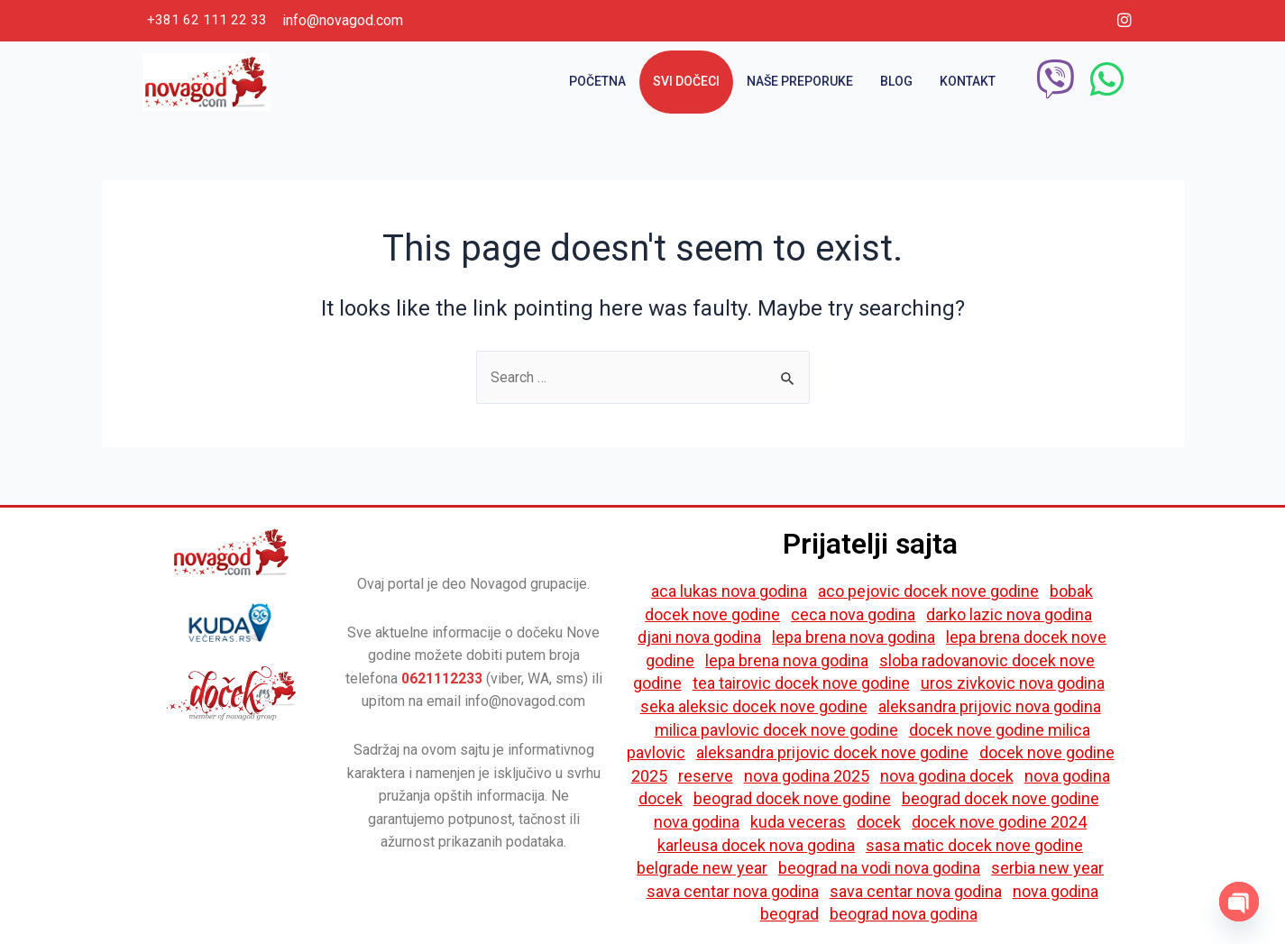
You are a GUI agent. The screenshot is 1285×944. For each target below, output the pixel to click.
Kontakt (968, 81)
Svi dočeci (686, 81)
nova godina (696, 821)
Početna (597, 81)
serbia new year (1047, 868)
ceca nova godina (853, 614)
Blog (896, 81)
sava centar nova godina (733, 891)
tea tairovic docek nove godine (801, 683)
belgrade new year (702, 868)
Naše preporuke (800, 81)
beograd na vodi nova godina (879, 868)
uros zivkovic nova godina (1013, 683)
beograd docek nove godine (792, 799)
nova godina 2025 (806, 775)
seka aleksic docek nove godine (753, 706)
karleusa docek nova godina (756, 845)
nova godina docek (947, 775)
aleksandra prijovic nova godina (989, 706)
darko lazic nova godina (1009, 614)
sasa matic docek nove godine (974, 845)
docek (879, 821)
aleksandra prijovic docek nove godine (832, 753)
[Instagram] (1124, 20)
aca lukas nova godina (729, 591)
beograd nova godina (904, 914)
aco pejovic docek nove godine (928, 591)
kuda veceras (798, 821)
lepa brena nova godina (853, 637)
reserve (705, 775)
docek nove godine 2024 (999, 821)
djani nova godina (699, 637)
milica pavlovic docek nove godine (776, 729)
